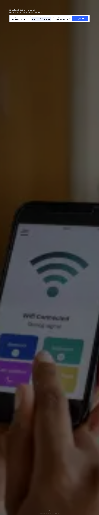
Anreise (33, 17)
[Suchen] (80, 18)
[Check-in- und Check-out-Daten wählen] (36, 18)
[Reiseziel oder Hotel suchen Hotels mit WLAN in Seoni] (21, 18)
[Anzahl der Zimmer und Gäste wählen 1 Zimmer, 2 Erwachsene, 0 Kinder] (62, 18)
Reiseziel (14, 17)
